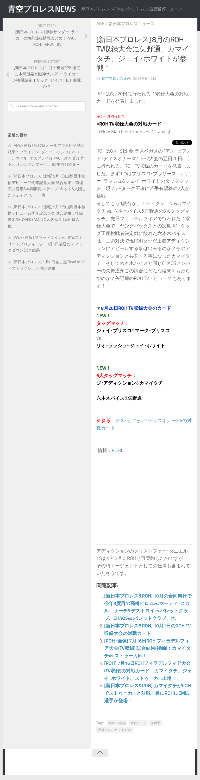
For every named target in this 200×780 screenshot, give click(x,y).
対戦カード (138, 723)
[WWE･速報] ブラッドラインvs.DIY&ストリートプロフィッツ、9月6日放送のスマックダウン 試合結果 (45, 244)
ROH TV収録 (117, 723)
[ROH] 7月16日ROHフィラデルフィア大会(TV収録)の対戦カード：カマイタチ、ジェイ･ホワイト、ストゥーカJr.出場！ (148, 670)
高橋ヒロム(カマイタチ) (114, 730)
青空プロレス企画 (116, 78)
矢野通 (155, 723)
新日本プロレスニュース (131, 23)
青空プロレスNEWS (42, 9)
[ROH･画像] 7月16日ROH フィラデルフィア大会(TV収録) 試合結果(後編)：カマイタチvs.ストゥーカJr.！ (147, 648)
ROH (100, 23)
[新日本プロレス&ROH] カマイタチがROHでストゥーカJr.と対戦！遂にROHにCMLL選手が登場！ (147, 693)
